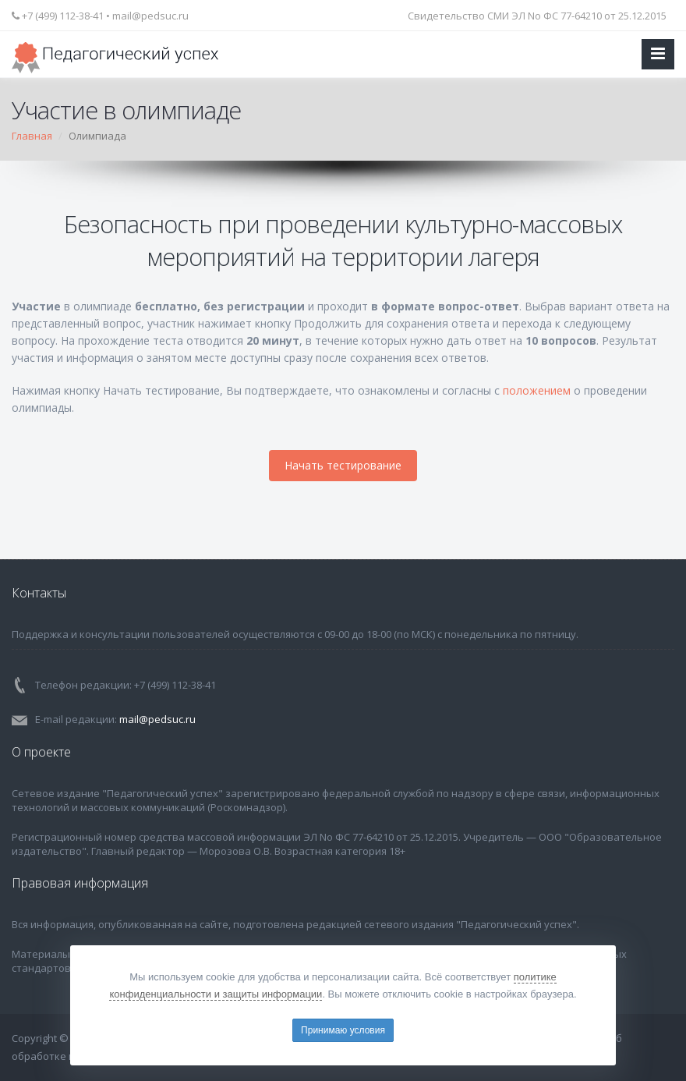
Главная (32, 136)
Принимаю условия (343, 1030)
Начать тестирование (343, 465)
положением (537, 390)
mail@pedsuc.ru (150, 16)
